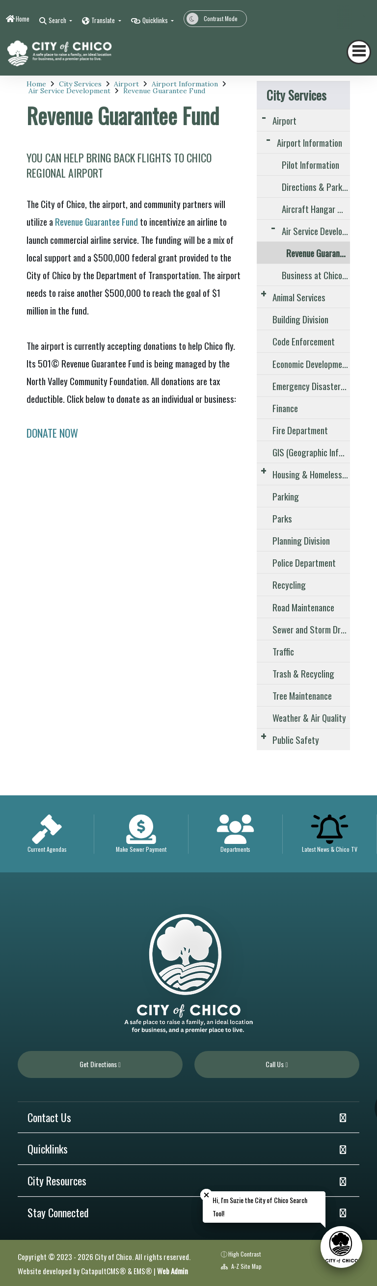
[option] (47, 833)
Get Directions (100, 1064)
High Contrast (244, 1254)
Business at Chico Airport (316, 275)
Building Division (300, 319)
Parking (285, 496)
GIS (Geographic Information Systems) (311, 452)
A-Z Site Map (241, 1266)
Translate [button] (103, 20)
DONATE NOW (52, 433)
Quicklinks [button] (155, 20)
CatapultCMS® (103, 1270)
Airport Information (185, 83)
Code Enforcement (303, 341)
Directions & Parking (316, 186)
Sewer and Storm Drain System (311, 629)
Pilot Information (310, 164)
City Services (80, 83)
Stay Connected (58, 1212)
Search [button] (58, 20)
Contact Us (49, 1117)
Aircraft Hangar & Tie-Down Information (316, 208)
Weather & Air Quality (309, 717)
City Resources (56, 1180)
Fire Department (300, 430)
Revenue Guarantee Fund (164, 90)
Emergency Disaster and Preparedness (311, 386)
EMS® (143, 1270)
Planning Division (301, 540)
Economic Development (311, 363)
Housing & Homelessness (311, 474)
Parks (282, 518)
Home (22, 19)
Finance (285, 408)
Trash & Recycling (303, 673)
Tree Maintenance (302, 695)
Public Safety (295, 739)
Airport (126, 83)
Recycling (289, 584)
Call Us (277, 1064)
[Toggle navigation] (359, 52)
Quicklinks (47, 1148)
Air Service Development (69, 90)
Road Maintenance (303, 607)
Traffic (283, 651)
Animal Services (298, 297)
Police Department (304, 562)
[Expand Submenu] (264, 116)
